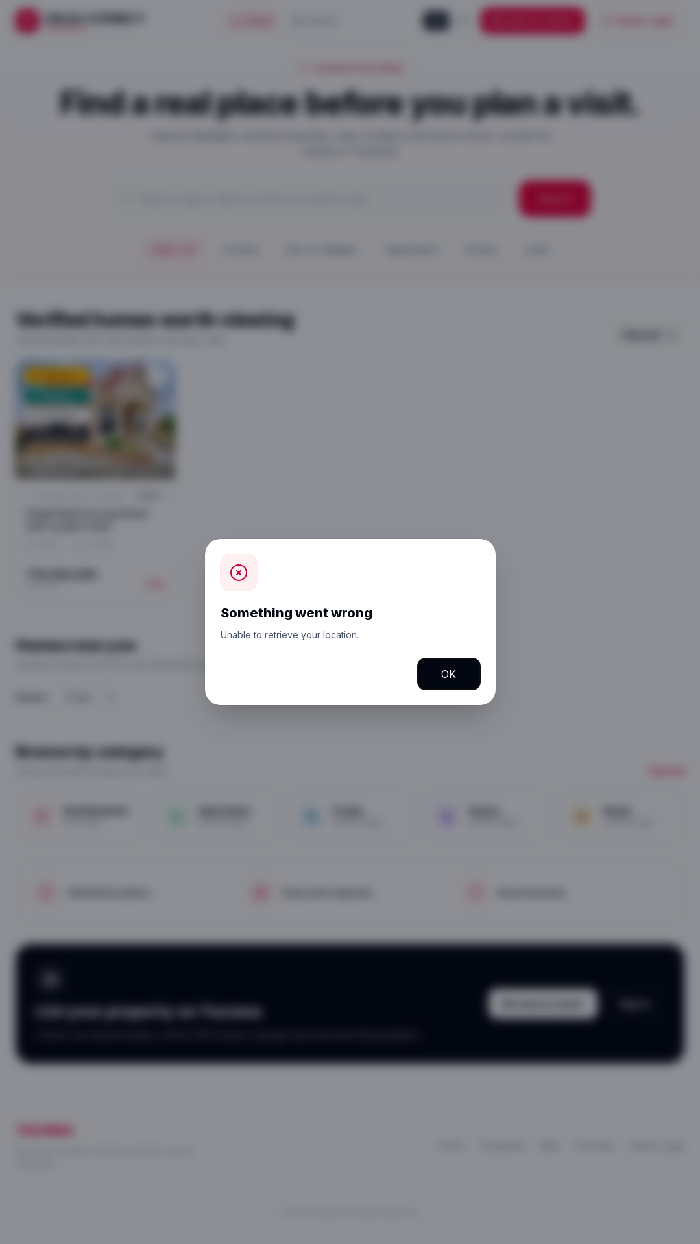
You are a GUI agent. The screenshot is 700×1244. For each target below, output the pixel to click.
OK (448, 673)
